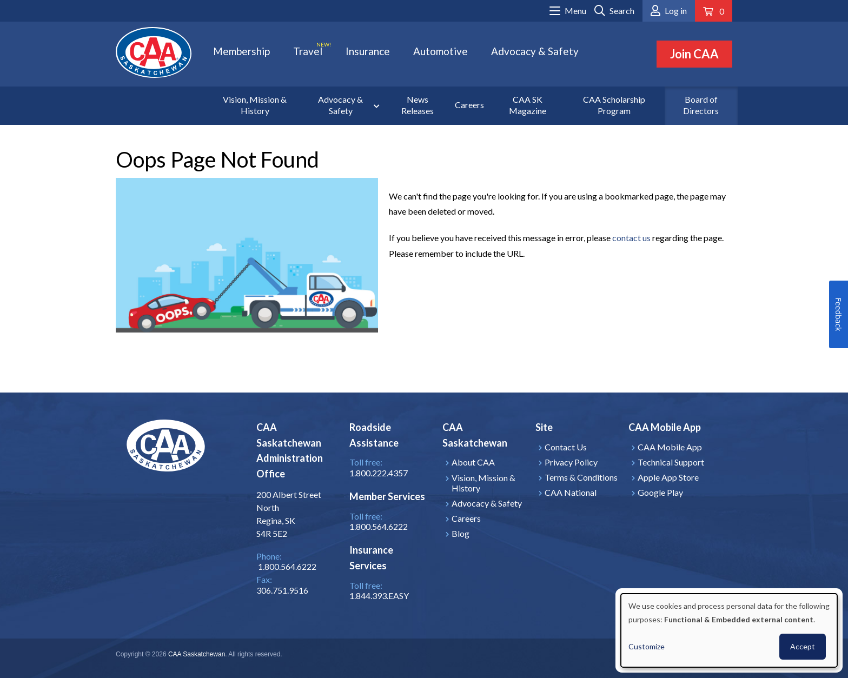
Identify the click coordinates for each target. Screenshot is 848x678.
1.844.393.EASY (379, 595)
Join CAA (694, 53)
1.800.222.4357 (378, 473)
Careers (469, 104)
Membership (241, 51)
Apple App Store (668, 477)
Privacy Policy (571, 462)
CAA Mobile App (670, 447)
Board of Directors (701, 105)
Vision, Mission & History (255, 105)
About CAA (473, 462)
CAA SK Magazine (527, 105)
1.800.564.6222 (378, 526)
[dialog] (729, 630)
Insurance (368, 51)
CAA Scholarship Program (614, 105)
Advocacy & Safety (535, 51)
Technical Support (671, 462)
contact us (631, 237)
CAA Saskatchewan (196, 654)
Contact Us (566, 447)
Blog (460, 533)
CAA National (571, 492)
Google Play (660, 492)
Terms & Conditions (581, 477)
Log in (676, 10)
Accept (802, 646)
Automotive (440, 51)
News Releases (417, 105)
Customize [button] (646, 646)
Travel (307, 51)
